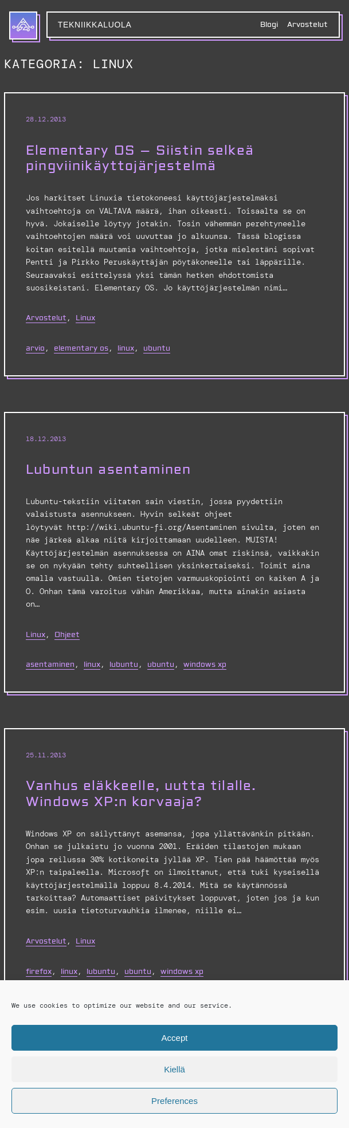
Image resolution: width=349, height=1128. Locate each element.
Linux (85, 318)
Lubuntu (123, 664)
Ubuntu (156, 348)
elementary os (81, 348)
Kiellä (174, 1069)
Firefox (39, 971)
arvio (35, 348)
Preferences (174, 1101)
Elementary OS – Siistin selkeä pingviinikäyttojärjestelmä (140, 159)
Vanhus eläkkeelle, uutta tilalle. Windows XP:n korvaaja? (141, 794)
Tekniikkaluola (95, 24)
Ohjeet (67, 634)
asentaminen (50, 664)
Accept (175, 1038)
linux (125, 348)
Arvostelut (46, 318)
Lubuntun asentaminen (108, 470)
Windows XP (204, 664)
